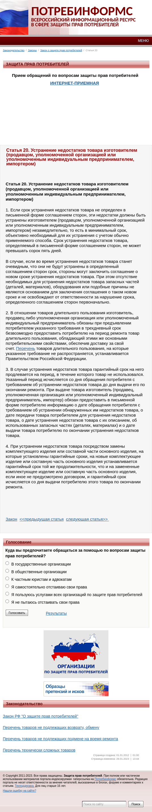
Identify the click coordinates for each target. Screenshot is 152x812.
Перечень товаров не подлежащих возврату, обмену (51, 727)
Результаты (56, 613)
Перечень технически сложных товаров (39, 750)
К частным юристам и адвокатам (41, 579)
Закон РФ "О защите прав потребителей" (40, 716)
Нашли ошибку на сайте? (19, 790)
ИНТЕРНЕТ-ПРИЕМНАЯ (74, 83)
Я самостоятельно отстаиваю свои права (49, 587)
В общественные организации (39, 572)
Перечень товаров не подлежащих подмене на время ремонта (60, 739)
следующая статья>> (87, 519)
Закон (11, 519)
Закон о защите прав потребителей (61, 50)
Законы (32, 50)
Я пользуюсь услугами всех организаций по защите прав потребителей (76, 594)
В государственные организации (41, 564)
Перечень (25, 348)
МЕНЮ (143, 41)
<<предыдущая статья (42, 519)
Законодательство (13, 50)
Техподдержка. (24, 785)
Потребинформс (105, 779)
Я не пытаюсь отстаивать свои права (45, 602)
